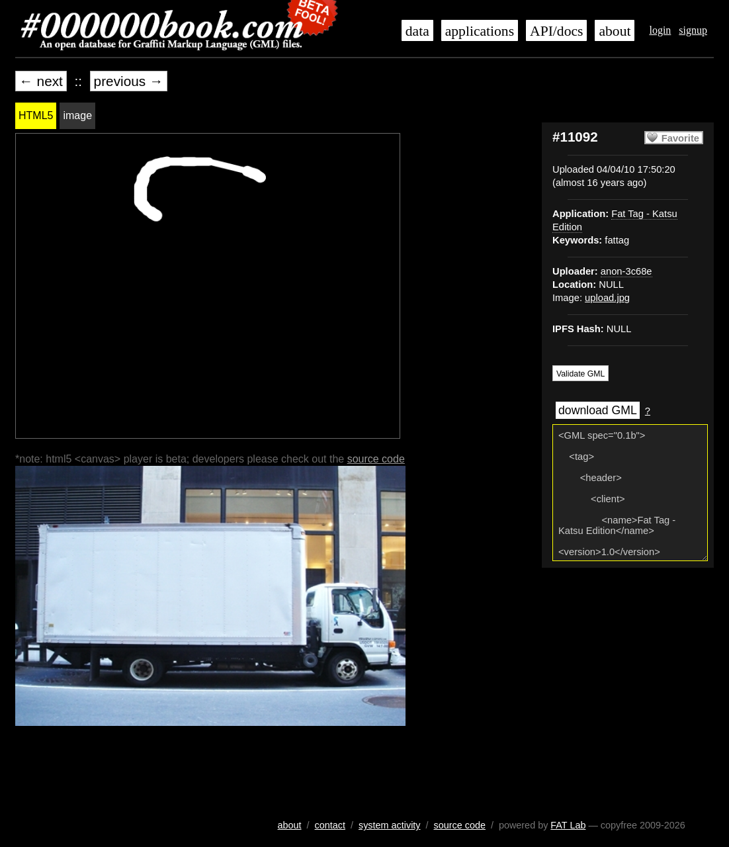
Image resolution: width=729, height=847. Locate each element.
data (417, 31)
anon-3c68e (626, 271)
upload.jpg (607, 297)
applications (479, 31)
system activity (390, 825)
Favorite (680, 138)
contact (330, 825)
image (77, 115)
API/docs (556, 31)
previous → (128, 81)
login (660, 30)
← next (41, 81)
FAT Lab (567, 825)
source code (376, 459)
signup (693, 30)
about (614, 31)
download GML (597, 410)
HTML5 (36, 115)
